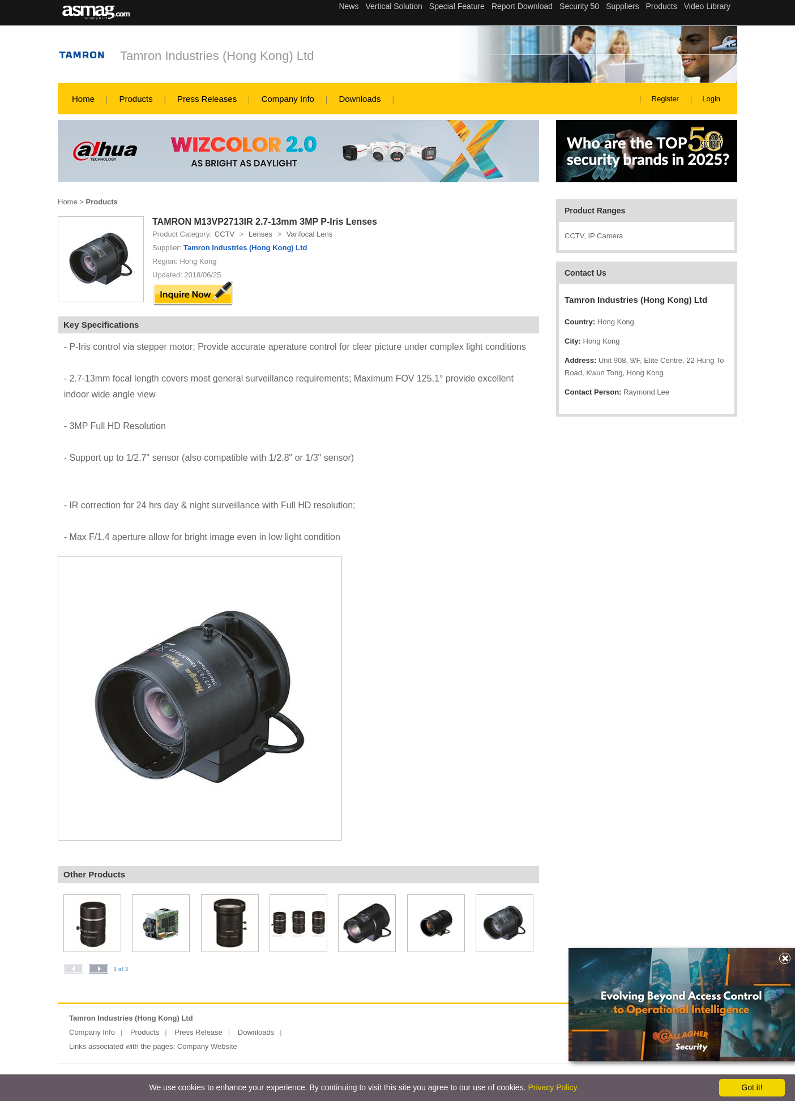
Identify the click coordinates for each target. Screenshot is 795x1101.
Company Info (288, 99)
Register (665, 99)
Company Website (207, 1046)
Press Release (198, 1032)
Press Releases (207, 99)
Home (83, 99)
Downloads (360, 99)
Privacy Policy (552, 1087)
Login (711, 99)
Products (135, 99)
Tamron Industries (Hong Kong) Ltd (217, 56)
